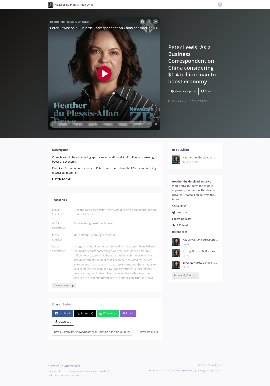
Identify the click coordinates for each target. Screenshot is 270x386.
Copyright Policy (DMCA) (209, 370)
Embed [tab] (68, 304)
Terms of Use (156, 370)
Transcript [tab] (59, 200)
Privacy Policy (172, 370)
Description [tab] (60, 150)
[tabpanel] (105, 168)
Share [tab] (56, 304)
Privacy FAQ (188, 370)
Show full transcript (64, 285)
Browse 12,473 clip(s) (185, 275)
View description (183, 91)
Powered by (64, 365)
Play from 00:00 (146, 332)
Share (206, 91)
